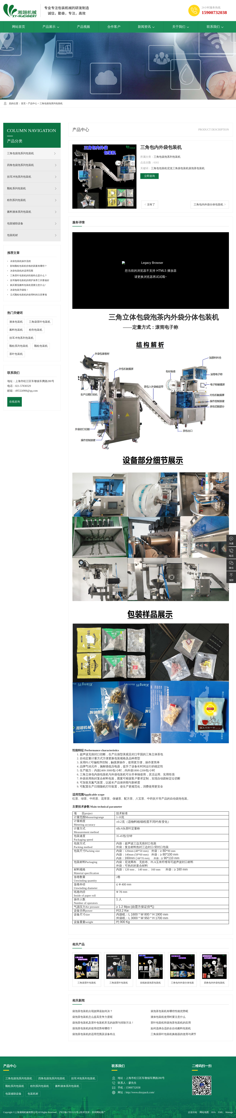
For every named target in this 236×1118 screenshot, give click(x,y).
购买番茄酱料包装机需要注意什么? (28, 285)
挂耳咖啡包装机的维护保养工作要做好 (29, 280)
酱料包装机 (16, 329)
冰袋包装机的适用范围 (21, 270)
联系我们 (215, 27)
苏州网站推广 (99, 1112)
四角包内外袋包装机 (214, 969)
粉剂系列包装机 (32, 200)
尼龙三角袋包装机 (178, 168)
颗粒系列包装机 (32, 188)
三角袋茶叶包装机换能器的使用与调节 (173, 1034)
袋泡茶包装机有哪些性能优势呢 (169, 1011)
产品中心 (32, 103)
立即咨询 (149, 176)
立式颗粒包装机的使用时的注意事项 (28, 294)
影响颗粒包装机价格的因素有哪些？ (28, 266)
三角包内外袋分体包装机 (208, 204)
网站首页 (18, 27)
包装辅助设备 (32, 223)
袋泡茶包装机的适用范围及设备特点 (93, 1034)
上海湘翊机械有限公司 (26, 1112)
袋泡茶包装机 (197, 168)
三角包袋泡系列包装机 (51, 103)
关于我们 (180, 27)
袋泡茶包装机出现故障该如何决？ (92, 1011)
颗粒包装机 (41, 346)
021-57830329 (23, 386)
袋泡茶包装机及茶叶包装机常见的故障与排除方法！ (103, 1022)
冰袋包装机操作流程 (20, 261)
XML (220, 1112)
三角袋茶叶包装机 (86, 969)
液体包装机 (16, 321)
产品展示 (51, 27)
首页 (23, 103)
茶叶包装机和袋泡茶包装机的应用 (171, 1022)
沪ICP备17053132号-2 (70, 1112)
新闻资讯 (146, 27)
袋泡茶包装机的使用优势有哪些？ (92, 1028)
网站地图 (204, 1112)
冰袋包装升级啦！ (19, 290)
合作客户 (113, 27)
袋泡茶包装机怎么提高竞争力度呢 (92, 1016)
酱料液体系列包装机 (32, 212)
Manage (229, 1112)
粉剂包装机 (35, 329)
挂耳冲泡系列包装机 (32, 177)
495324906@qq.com (26, 390)
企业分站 (192, 1112)
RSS (213, 1112)
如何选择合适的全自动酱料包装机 (171, 1028)
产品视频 (83, 27)
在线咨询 (14, 401)
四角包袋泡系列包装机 (32, 165)
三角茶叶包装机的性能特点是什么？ (28, 275)
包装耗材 (32, 235)
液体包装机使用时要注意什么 (168, 1016)
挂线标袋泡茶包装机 (150, 969)
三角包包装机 (159, 168)
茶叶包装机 (16, 354)
